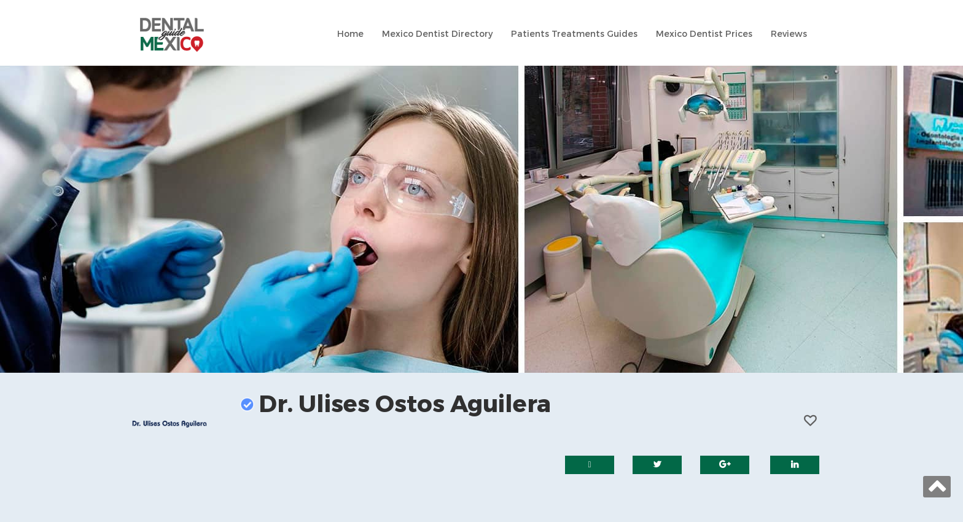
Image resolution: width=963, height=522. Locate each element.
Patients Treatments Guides (574, 34)
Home (350, 34)
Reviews (789, 34)
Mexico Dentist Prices (704, 34)
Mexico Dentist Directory (437, 34)
